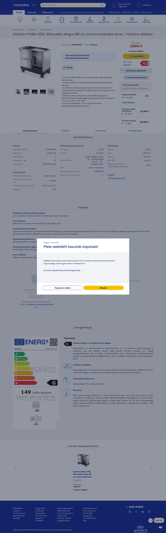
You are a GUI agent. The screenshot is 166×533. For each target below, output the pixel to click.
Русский (54, 242)
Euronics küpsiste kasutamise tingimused (62, 270)
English (47, 242)
